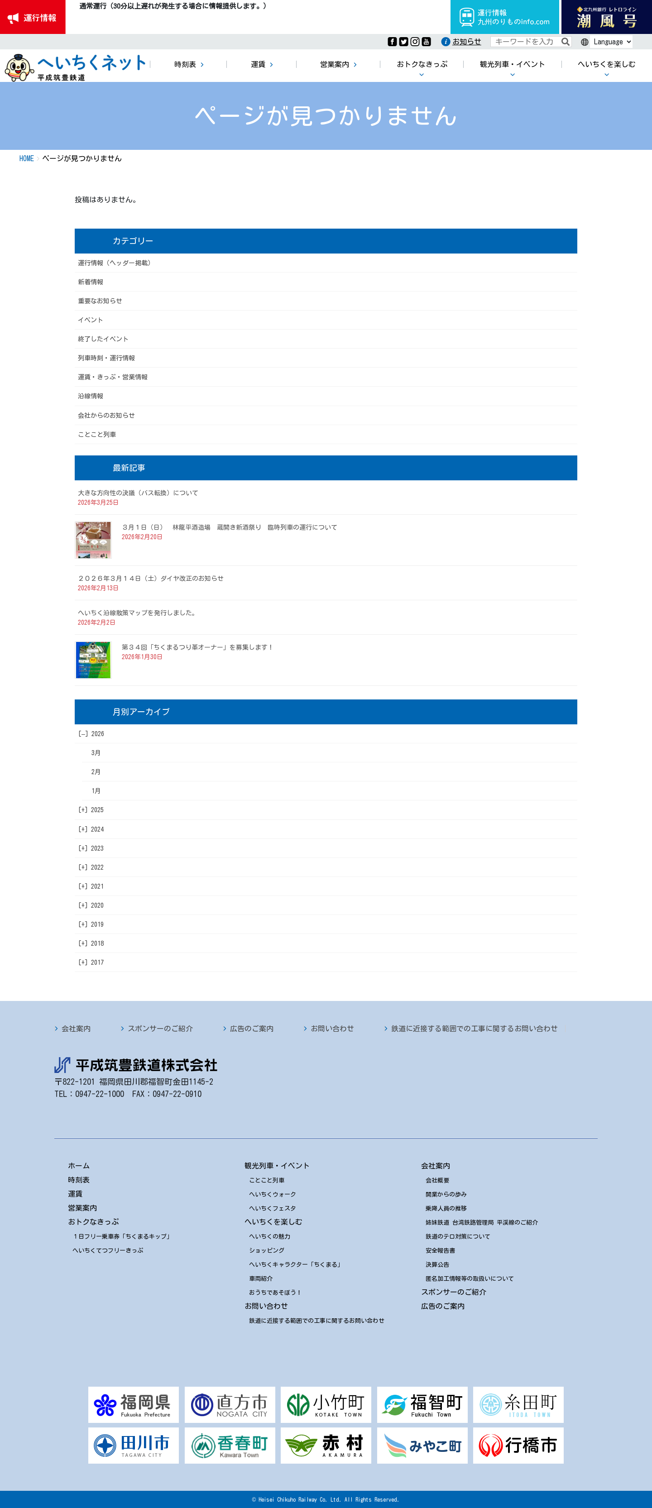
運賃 (75, 1193)
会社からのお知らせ (106, 415)
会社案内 (76, 1028)
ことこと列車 (97, 434)
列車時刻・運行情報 (106, 358)
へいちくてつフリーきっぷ (107, 1251)
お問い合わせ (332, 1028)
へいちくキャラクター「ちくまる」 (296, 1265)
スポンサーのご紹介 (160, 1028)
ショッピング (266, 1251)
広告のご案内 (251, 1028)
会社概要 (437, 1180)
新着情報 (90, 282)
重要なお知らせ (100, 301)
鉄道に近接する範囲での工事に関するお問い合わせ (474, 1028)
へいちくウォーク (272, 1194)
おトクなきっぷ (93, 1222)
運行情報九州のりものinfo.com (505, 17)
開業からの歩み (446, 1194)
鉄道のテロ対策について (458, 1237)
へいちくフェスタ (272, 1208)
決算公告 (437, 1265)
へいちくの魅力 (269, 1237)
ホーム (79, 1165)
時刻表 (79, 1179)
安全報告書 (440, 1251)
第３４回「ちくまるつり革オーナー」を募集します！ (198, 647)
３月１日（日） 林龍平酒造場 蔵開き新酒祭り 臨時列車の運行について (229, 527)
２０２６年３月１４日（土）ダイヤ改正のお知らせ (151, 578)
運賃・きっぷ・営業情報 (113, 377)
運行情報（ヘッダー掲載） (116, 263)
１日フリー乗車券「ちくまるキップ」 (122, 1237)
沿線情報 (90, 396)
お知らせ (466, 41)
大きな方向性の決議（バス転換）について (138, 493)
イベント (90, 320)
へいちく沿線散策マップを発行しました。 (138, 613)
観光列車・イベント (277, 1165)
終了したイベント (103, 339)
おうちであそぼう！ (275, 1293)
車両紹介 (261, 1279)
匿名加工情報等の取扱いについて (470, 1279)
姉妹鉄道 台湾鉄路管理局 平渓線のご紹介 (482, 1223)
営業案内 (82, 1207)
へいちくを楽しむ (273, 1222)
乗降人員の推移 (446, 1208)
